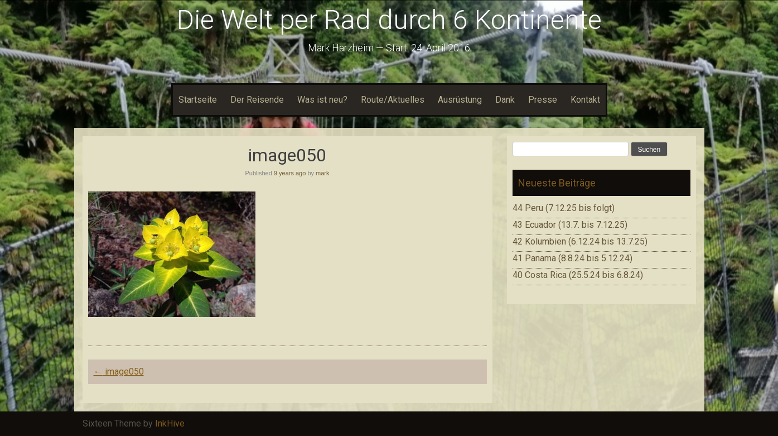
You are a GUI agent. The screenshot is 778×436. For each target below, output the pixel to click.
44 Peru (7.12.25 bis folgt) (564, 208)
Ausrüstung (460, 99)
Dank (505, 99)
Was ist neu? (322, 99)
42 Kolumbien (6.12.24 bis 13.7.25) (580, 241)
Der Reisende (257, 99)
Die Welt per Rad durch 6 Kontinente (389, 20)
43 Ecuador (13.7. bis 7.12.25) (570, 224)
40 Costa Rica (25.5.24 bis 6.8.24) (578, 275)
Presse (542, 99)
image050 (119, 371)
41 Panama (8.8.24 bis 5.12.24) (572, 258)
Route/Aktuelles (392, 99)
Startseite (197, 99)
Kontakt (585, 99)
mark (322, 173)
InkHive (170, 423)
